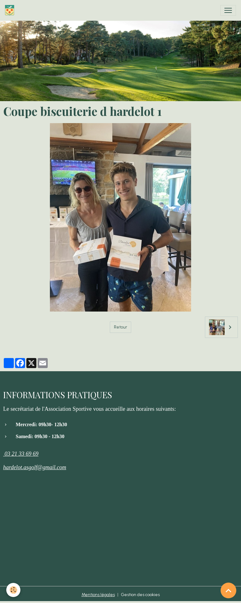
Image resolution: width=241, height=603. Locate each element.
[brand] (11, 10)
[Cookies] (13, 590)
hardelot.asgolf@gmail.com (34, 467)
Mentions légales (98, 594)
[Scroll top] (228, 590)
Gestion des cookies (140, 594)
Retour (120, 327)
